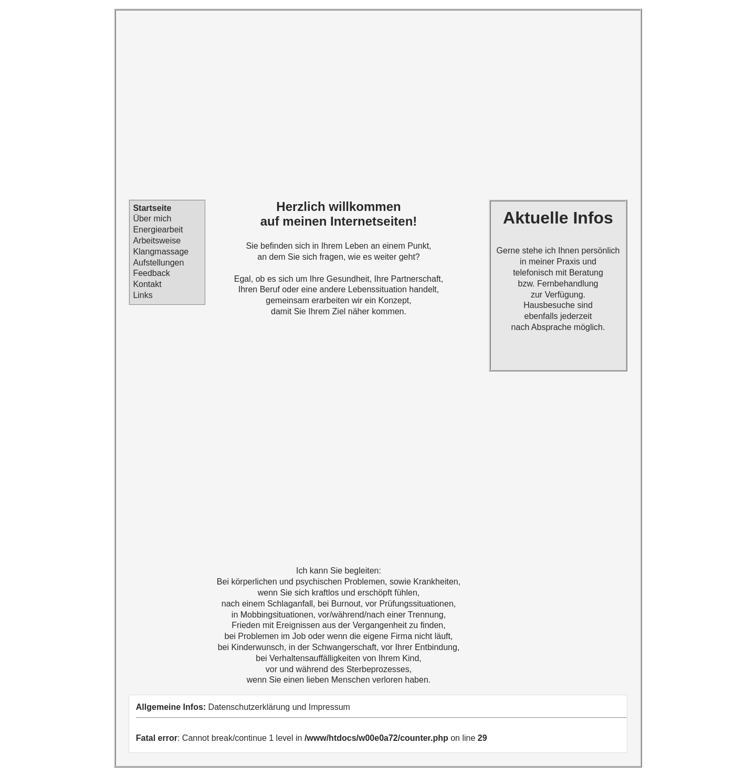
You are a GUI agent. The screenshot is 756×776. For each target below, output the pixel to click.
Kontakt (147, 284)
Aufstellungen (158, 262)
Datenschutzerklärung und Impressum (279, 707)
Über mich (152, 219)
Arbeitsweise (157, 240)
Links (142, 295)
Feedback (151, 273)
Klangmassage (160, 251)
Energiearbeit (158, 229)
